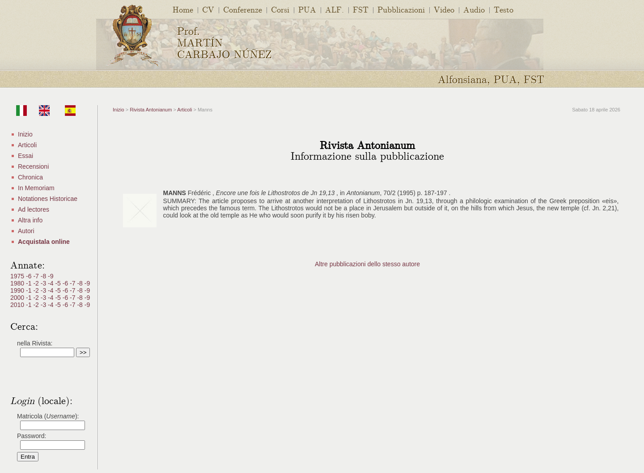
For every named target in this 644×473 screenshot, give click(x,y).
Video (444, 9)
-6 (29, 276)
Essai (25, 155)
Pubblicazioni (401, 9)
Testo (503, 9)
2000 (18, 297)
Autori (26, 230)
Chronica (30, 177)
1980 (18, 283)
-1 (29, 283)
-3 (44, 283)
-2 (36, 283)
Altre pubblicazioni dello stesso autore (367, 264)
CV (208, 9)
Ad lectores (33, 209)
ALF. (334, 9)
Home (183, 9)
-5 (58, 283)
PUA (307, 9)
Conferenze (242, 9)
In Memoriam (36, 188)
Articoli (27, 145)
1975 (18, 276)
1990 (18, 290)
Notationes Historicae (47, 198)
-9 (50, 276)
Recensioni (33, 166)
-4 (51, 283)
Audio (474, 9)
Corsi (280, 9)
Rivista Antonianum (151, 109)
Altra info (30, 220)
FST (361, 9)
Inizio (25, 134)
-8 (44, 276)
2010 (18, 304)
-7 (36, 276)
